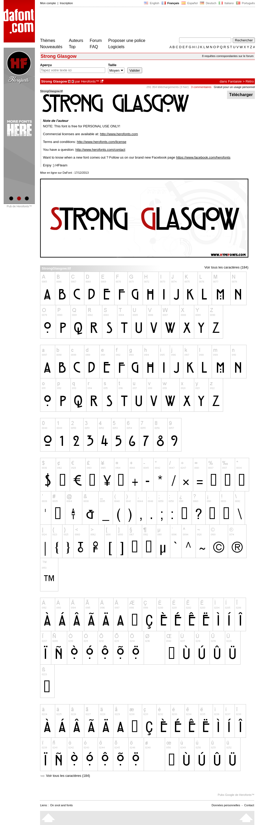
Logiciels (116, 47)
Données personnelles (226, 805)
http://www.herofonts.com (119, 134)
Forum (96, 40)
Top (72, 47)
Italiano (226, 3)
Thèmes (47, 40)
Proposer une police (126, 40)
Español (189, 3)
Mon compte (48, 3)
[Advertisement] (135, 23)
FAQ (94, 47)
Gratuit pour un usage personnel (234, 87)
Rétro (250, 81)
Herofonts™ (90, 81)
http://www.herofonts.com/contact (100, 150)
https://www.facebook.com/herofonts (203, 157)
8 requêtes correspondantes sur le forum (228, 56)
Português (245, 3)
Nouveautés (51, 47)
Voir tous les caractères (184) (226, 267)
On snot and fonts (61, 805)
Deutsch (208, 3)
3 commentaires (201, 87)
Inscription (66, 3)
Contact (249, 805)
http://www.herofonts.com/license (101, 142)
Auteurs (76, 40)
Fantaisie (235, 81)
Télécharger (241, 94)
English (151, 3)
